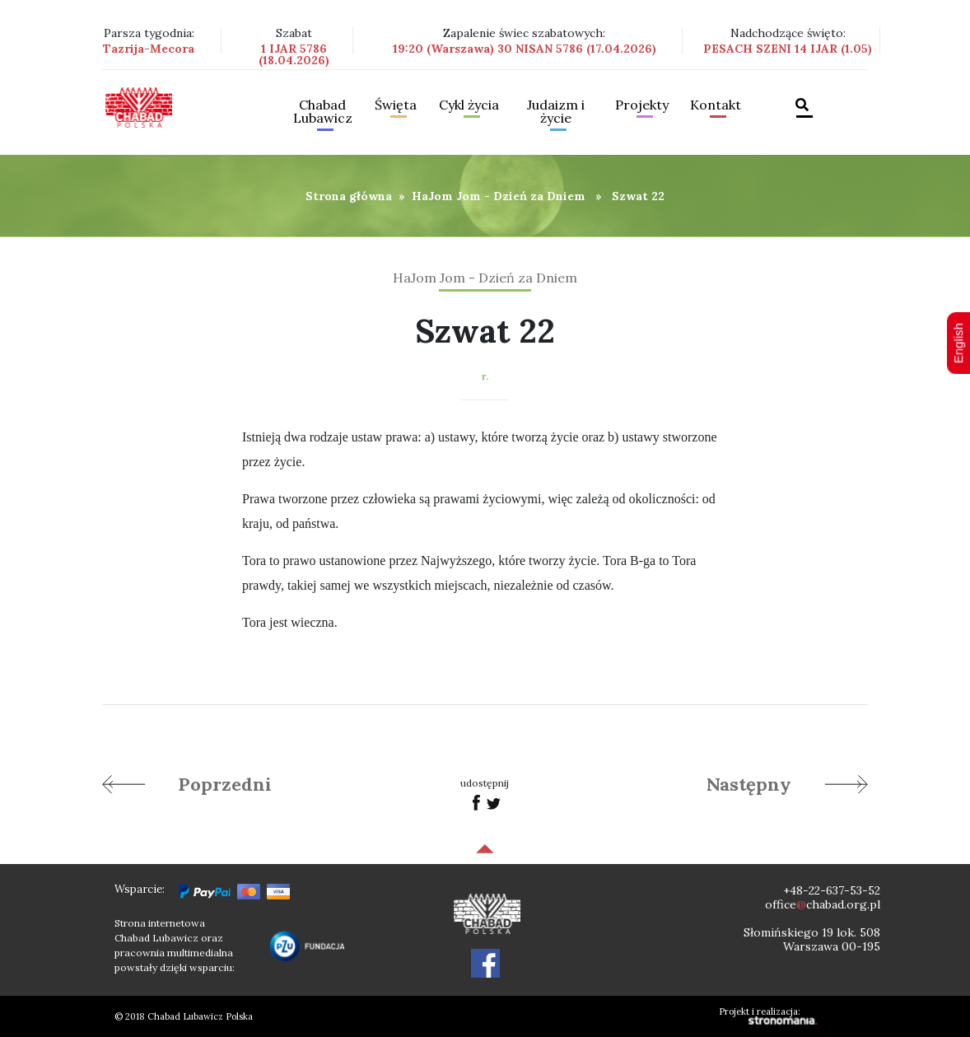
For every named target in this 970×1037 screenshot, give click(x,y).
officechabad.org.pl (822, 904)
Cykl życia (469, 105)
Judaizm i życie (556, 112)
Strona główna (348, 196)
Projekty (642, 105)
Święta (396, 105)
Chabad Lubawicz (322, 112)
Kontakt (715, 105)
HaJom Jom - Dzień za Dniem (498, 196)
